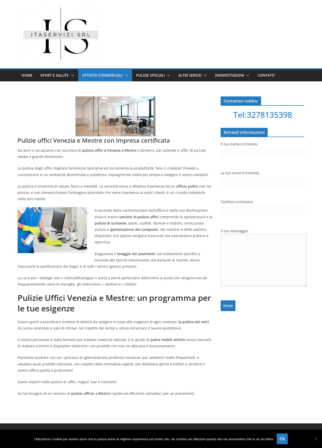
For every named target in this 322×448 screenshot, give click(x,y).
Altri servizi (190, 75)
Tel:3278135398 (262, 114)
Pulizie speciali (150, 75)
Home (27, 75)
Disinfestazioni (229, 75)
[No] (315, 438)
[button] (71, 75)
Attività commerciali (102, 75)
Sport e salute (55, 75)
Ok (282, 438)
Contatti (266, 75)
